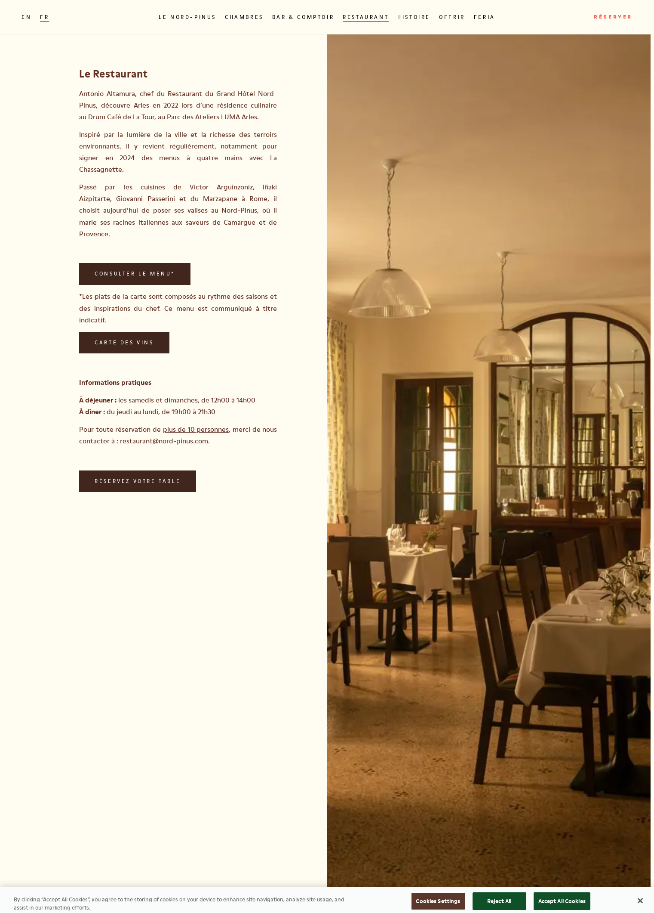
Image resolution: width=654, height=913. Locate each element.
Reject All (499, 903)
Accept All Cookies (562, 903)
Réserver (613, 17)
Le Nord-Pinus (187, 17)
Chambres (244, 17)
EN (26, 17)
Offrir (452, 17)
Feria (484, 17)
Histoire (413, 17)
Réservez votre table (138, 481)
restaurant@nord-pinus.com (164, 441)
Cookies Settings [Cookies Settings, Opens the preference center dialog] (438, 903)
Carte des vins (124, 342)
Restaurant (366, 17)
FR (44, 17)
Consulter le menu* (135, 273)
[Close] (640, 903)
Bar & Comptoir (303, 17)
